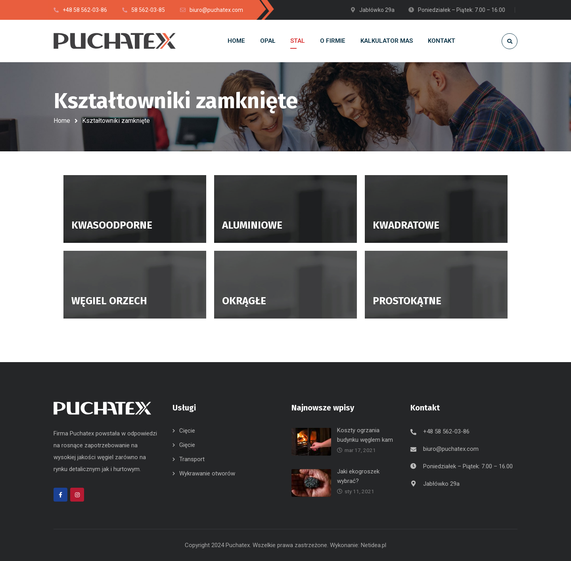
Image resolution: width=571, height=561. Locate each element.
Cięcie (187, 430)
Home (62, 120)
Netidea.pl (373, 545)
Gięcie (187, 444)
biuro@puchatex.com (451, 448)
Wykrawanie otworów (207, 473)
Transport (192, 459)
